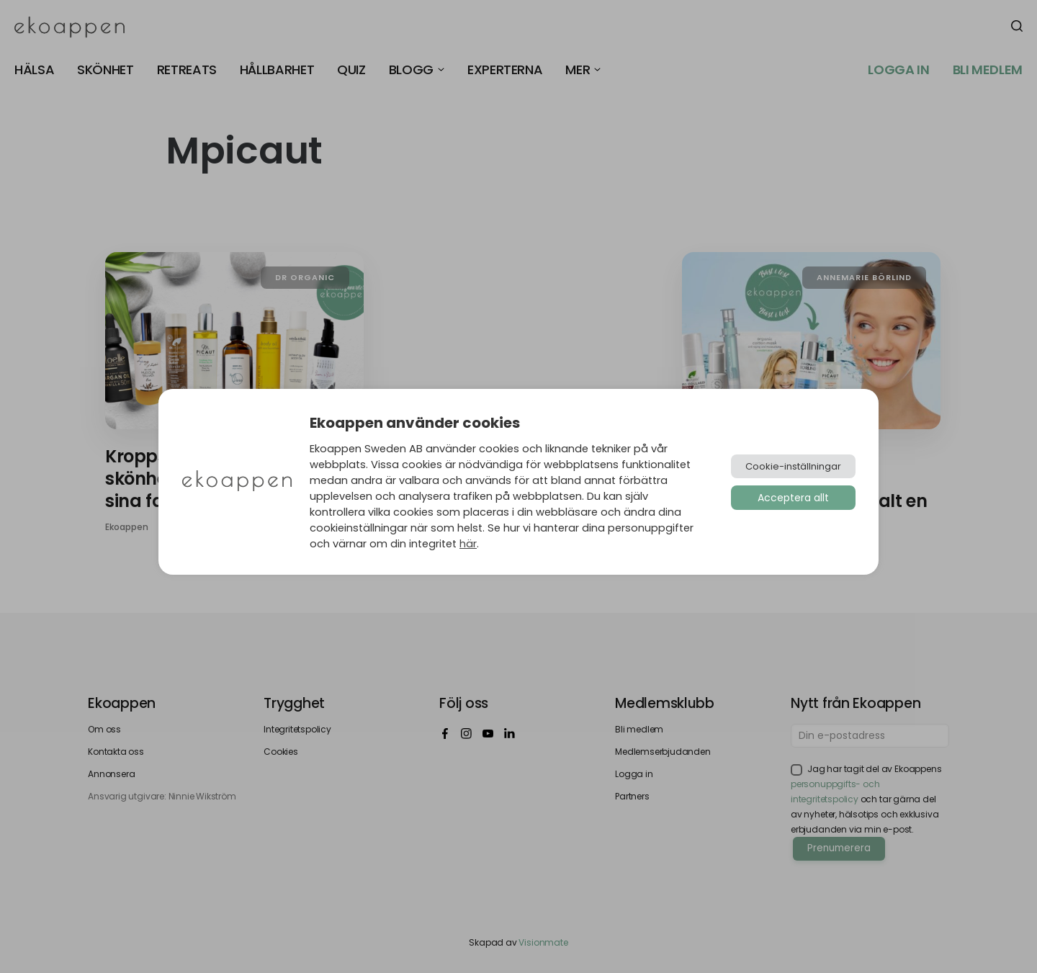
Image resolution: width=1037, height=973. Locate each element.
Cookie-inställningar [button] (793, 466)
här (468, 544)
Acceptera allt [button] (793, 497)
